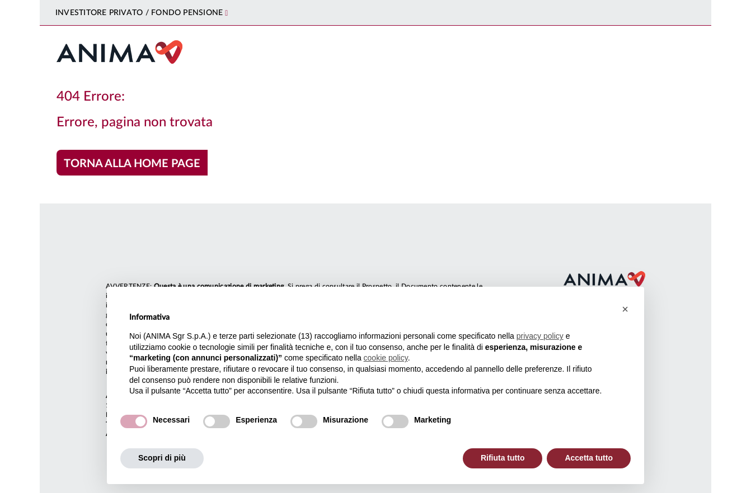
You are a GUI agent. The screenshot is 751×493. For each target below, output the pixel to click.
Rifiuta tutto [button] (503, 457)
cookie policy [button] (386, 357)
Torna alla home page (132, 163)
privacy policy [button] (540, 335)
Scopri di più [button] (162, 457)
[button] (625, 309)
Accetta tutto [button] (589, 457)
